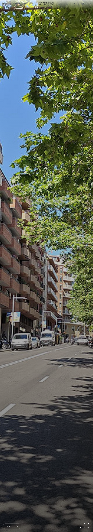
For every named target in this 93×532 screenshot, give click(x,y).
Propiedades (6, 3)
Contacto (83, 3)
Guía (24, 3)
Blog (75, 3)
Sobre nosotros (64, 3)
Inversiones (16, 3)
